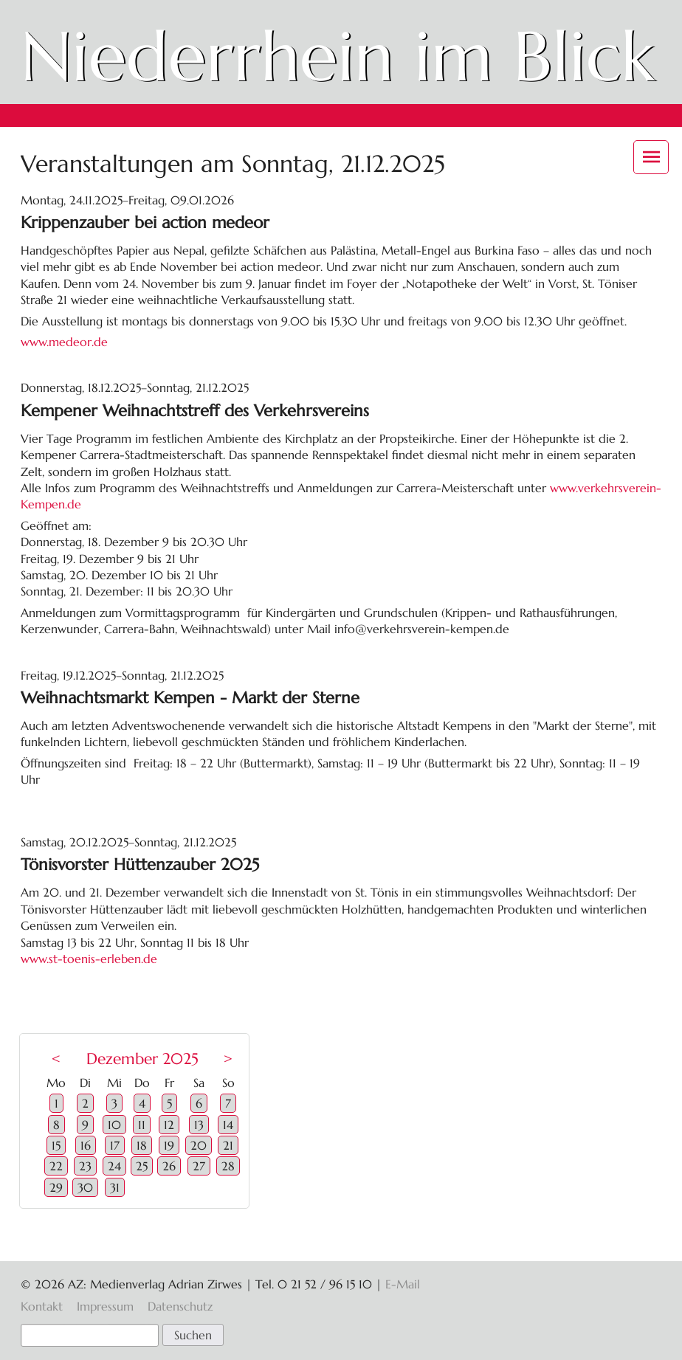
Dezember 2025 (142, 1059)
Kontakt (42, 1306)
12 (169, 1124)
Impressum (105, 1306)
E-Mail (402, 1284)
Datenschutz (180, 1306)
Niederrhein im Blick (338, 56)
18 (142, 1145)
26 (169, 1166)
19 (169, 1145)
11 (141, 1124)
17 (115, 1145)
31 (115, 1187)
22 (56, 1166)
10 (114, 1124)
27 (199, 1166)
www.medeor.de (64, 341)
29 (56, 1187)
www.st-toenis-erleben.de (89, 958)
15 (56, 1145)
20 (198, 1145)
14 (228, 1124)
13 (199, 1124)
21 (228, 1145)
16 (85, 1145)
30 (85, 1187)
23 (85, 1166)
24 (114, 1166)
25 (142, 1166)
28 (228, 1166)
